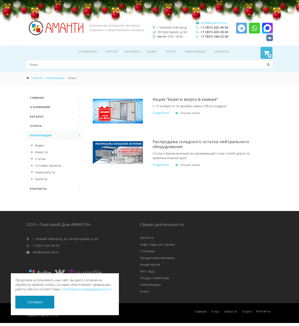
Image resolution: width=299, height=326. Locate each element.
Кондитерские (150, 264)
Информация (195, 51)
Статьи (40, 159)
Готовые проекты (48, 165)
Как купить (133, 51)
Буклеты (41, 179)
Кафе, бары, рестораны (157, 244)
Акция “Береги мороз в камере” (185, 99)
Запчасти (146, 238)
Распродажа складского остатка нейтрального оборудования (201, 144)
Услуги (170, 51)
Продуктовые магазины (157, 258)
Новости (41, 152)
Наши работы (45, 172)
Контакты (221, 51)
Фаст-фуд (147, 271)
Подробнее (161, 113)
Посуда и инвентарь (154, 278)
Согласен (35, 302)
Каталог (112, 51)
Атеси (144, 291)
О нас (215, 311)
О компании (87, 51)
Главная (36, 78)
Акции (151, 51)
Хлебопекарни (150, 285)
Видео (39, 145)
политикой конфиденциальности (87, 289)
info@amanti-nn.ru (46, 252)
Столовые (147, 251)
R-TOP (54, 315)
